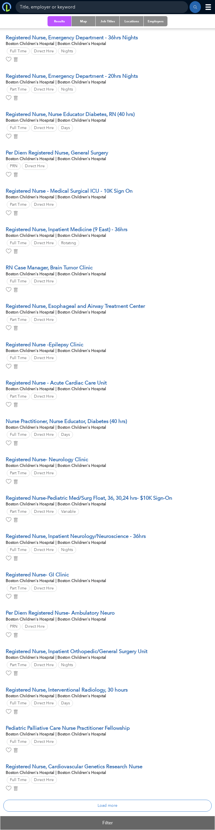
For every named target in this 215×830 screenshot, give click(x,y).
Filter (107, 823)
